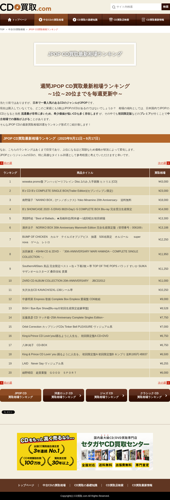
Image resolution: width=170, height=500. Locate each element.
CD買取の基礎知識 (87, 19)
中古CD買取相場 (16, 29)
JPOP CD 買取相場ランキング (20, 395)
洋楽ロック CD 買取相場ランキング (63, 395)
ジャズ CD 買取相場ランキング (106, 395)
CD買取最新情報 (155, 19)
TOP (2, 29)
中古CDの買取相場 (53, 19)
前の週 (8, 163)
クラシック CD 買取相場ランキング (149, 395)
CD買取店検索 (121, 19)
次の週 (162, 163)
